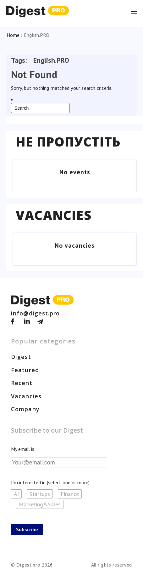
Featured (25, 370)
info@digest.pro (35, 313)
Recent (21, 383)
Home (13, 35)
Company (25, 409)
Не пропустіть (68, 141)
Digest (21, 356)
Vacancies (53, 215)
